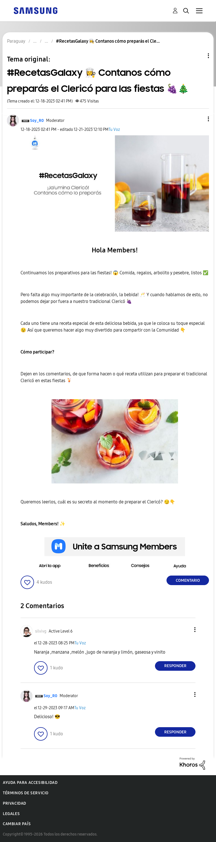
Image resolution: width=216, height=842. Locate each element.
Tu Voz (114, 129)
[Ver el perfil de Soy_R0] (37, 120)
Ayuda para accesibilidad (30, 782)
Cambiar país (17, 824)
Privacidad (14, 803)
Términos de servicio (26, 793)
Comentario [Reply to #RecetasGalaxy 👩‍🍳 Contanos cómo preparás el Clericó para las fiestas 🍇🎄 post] (188, 580)
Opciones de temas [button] (199, 55)
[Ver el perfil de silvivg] (40, 631)
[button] (199, 119)
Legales (11, 813)
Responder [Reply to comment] (175, 665)
